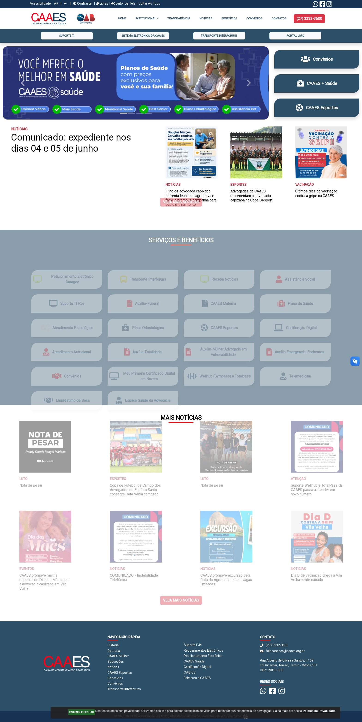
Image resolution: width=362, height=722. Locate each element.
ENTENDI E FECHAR (81, 712)
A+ (56, 3)
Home (122, 18)
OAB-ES (190, 672)
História (113, 645)
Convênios (115, 683)
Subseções (116, 661)
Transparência (178, 18)
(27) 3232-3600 (309, 18)
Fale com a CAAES (197, 678)
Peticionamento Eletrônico (203, 656)
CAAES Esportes (120, 672)
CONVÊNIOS (254, 18)
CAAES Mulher (118, 656)
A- (65, 3)
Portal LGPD (295, 35)
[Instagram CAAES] (329, 5)
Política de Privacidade (319, 711)
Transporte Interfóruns (219, 35)
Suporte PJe (193, 645)
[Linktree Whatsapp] (315, 5)
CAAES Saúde (194, 661)
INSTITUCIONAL (146, 18)
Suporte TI (66, 35)
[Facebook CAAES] (322, 5)
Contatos (279, 18)
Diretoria (114, 651)
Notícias (205, 18)
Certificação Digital (197, 667)
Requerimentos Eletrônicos (203, 650)
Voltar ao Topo (149, 3)
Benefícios (229, 18)
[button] (23, 83)
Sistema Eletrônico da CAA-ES (143, 35)
